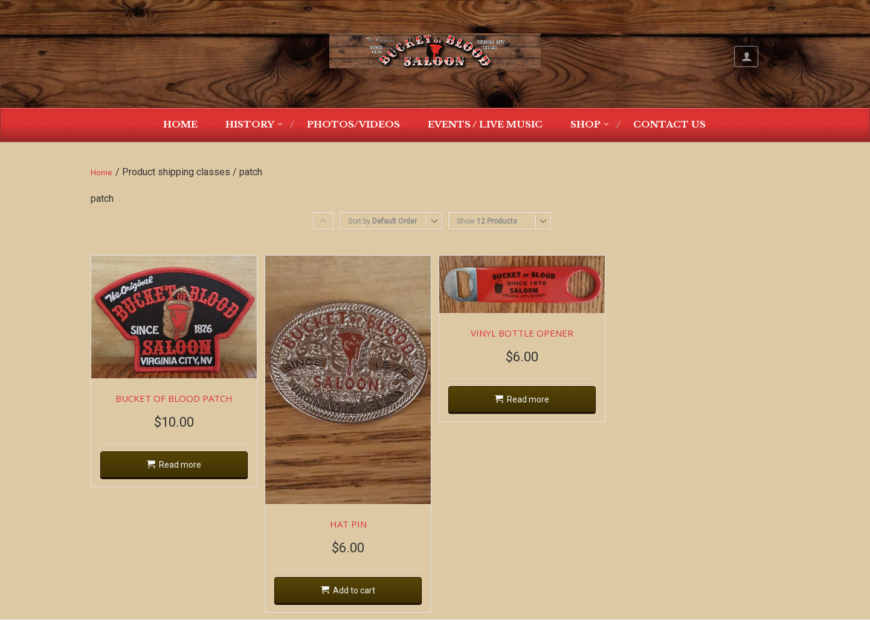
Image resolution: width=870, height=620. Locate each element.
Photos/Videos (353, 124)
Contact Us (669, 124)
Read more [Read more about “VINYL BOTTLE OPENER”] (528, 399)
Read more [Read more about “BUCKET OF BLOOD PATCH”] (180, 465)
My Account (746, 56)
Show (487, 221)
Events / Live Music (485, 124)
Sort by (382, 221)
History (249, 124)
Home (180, 124)
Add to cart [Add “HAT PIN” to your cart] (354, 590)
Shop (585, 124)
